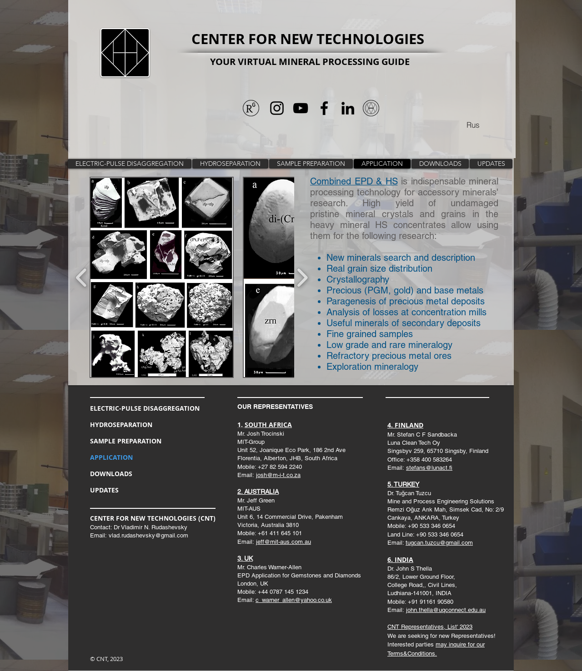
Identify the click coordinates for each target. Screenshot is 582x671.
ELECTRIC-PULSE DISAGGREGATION (145, 408)
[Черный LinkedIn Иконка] (348, 108)
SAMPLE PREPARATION (125, 441)
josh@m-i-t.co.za (278, 475)
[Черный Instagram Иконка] (277, 108)
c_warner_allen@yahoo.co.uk (294, 599)
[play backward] (81, 277)
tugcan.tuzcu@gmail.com (439, 542)
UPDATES (104, 490)
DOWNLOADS (111, 473)
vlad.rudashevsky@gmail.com (148, 535)
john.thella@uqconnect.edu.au (446, 609)
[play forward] (302, 277)
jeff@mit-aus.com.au (283, 541)
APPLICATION (111, 457)
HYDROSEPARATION (121, 424)
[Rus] (473, 124)
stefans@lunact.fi (429, 467)
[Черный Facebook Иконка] (324, 108)
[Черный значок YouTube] (300, 108)
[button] (162, 277)
